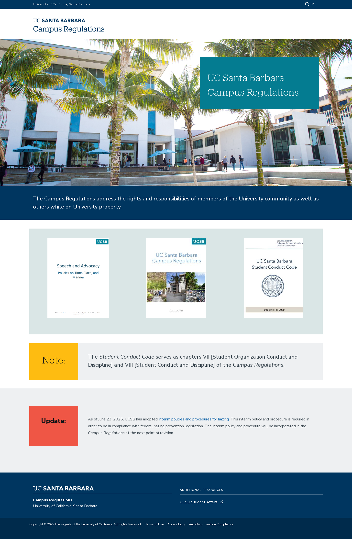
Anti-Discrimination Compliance (211, 524)
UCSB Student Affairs (199, 502)
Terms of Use (154, 524)
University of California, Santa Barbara (61, 4)
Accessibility (176, 524)
